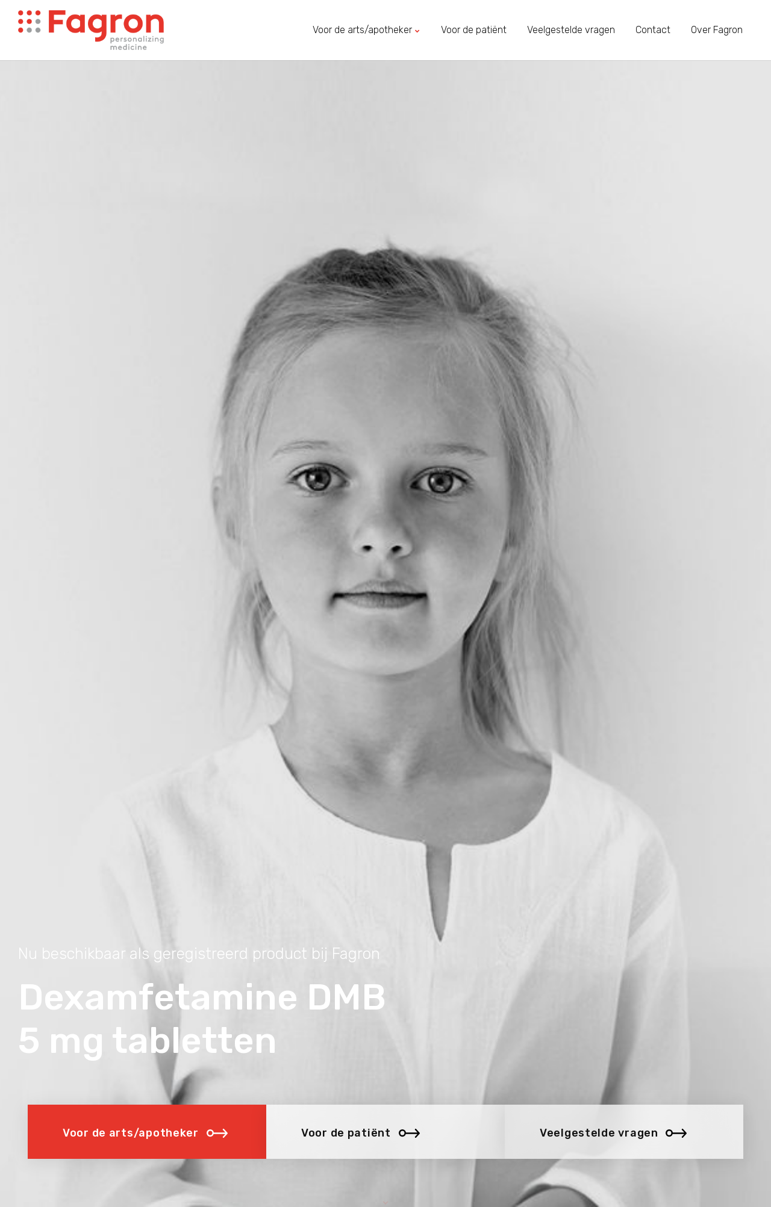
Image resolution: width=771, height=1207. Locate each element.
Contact (652, 30)
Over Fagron (717, 30)
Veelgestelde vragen (571, 30)
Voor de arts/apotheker (366, 30)
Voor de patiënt (474, 30)
